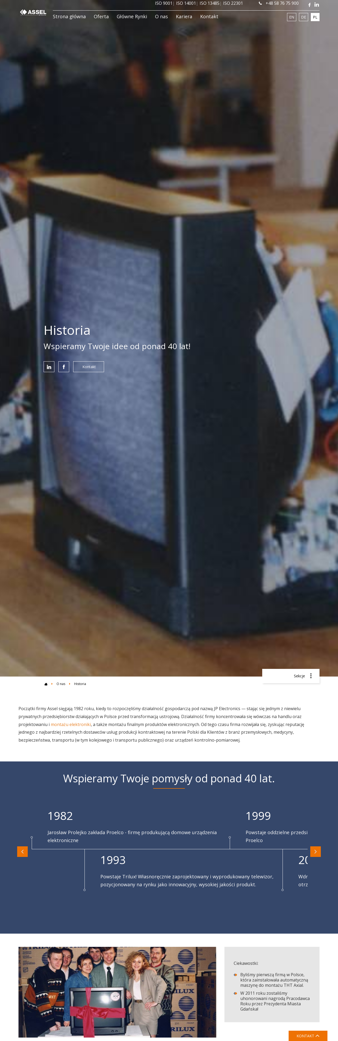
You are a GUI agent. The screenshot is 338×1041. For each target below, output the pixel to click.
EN (291, 17)
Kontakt (209, 16)
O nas (161, 16)
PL (315, 17)
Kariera (184, 16)
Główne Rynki (132, 16)
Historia (80, 684)
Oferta (101, 16)
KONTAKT (308, 1035)
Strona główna (69, 16)
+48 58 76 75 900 (279, 3)
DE (303, 17)
